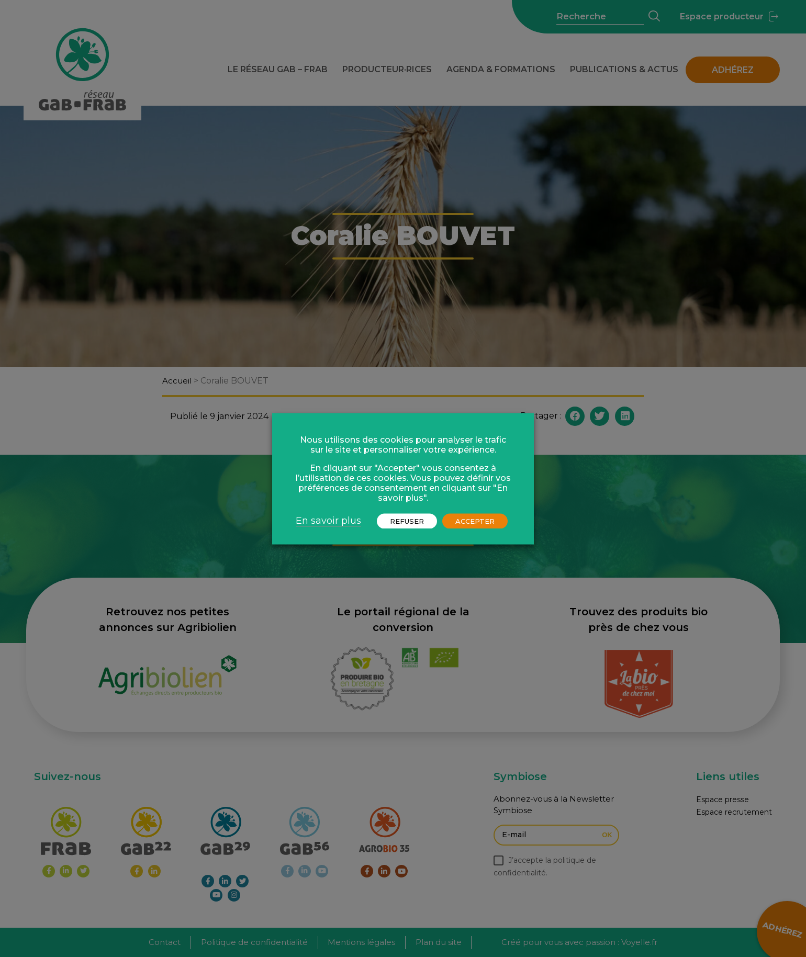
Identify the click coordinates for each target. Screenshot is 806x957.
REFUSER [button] (407, 520)
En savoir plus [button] (328, 520)
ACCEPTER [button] (475, 520)
